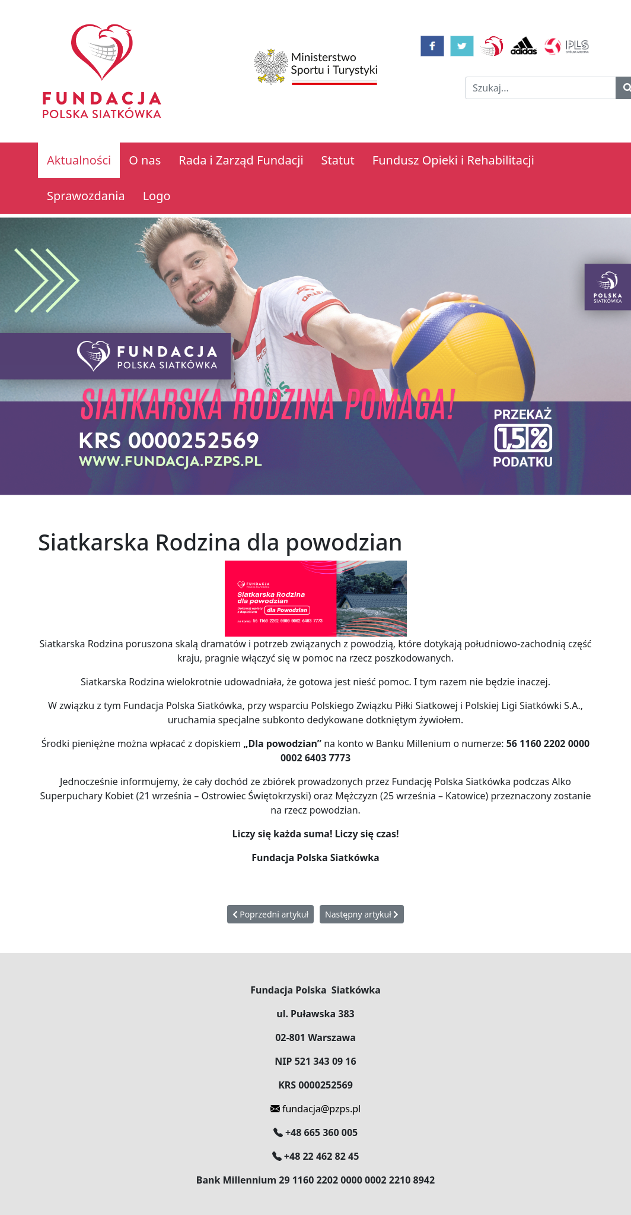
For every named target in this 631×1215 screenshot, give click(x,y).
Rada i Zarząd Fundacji (241, 160)
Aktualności (79, 160)
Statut (338, 160)
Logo (157, 196)
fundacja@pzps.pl (315, 1108)
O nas (145, 160)
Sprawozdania (86, 196)
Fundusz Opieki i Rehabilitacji (453, 160)
